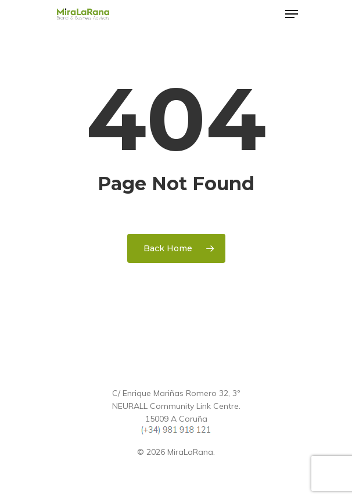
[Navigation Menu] (291, 14)
